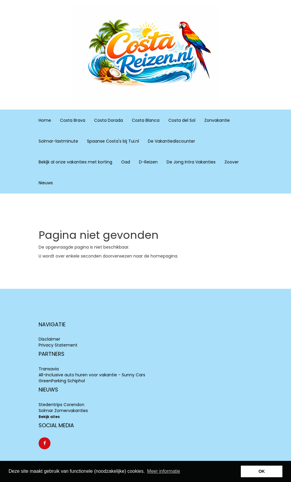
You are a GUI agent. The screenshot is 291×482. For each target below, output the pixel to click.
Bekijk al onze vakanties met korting (75, 162)
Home (45, 120)
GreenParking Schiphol (62, 381)
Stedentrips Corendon (61, 405)
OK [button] (261, 471)
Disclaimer (49, 339)
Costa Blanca (145, 120)
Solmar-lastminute (58, 141)
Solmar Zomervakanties (63, 411)
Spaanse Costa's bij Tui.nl (113, 141)
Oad (125, 162)
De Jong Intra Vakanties (191, 162)
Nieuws (46, 183)
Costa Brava (72, 120)
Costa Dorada (108, 120)
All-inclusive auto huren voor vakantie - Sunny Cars (92, 375)
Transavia (49, 369)
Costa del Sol (181, 120)
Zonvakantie (217, 120)
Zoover (231, 162)
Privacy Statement (58, 345)
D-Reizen (148, 162)
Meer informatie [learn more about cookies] (163, 471)
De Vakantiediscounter (171, 141)
